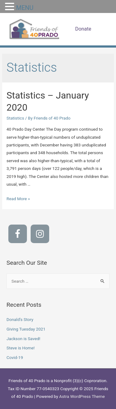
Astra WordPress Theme (82, 396)
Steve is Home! (20, 347)
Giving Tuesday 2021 (25, 329)
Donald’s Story (19, 319)
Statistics (15, 118)
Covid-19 (14, 357)
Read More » (18, 198)
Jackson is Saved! (23, 338)
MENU (24, 7)
